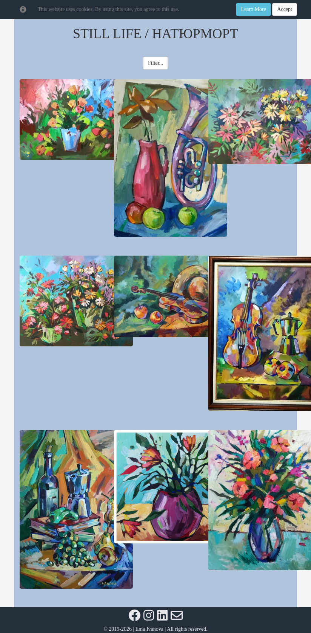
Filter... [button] (155, 63)
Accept (284, 9)
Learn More (253, 9)
